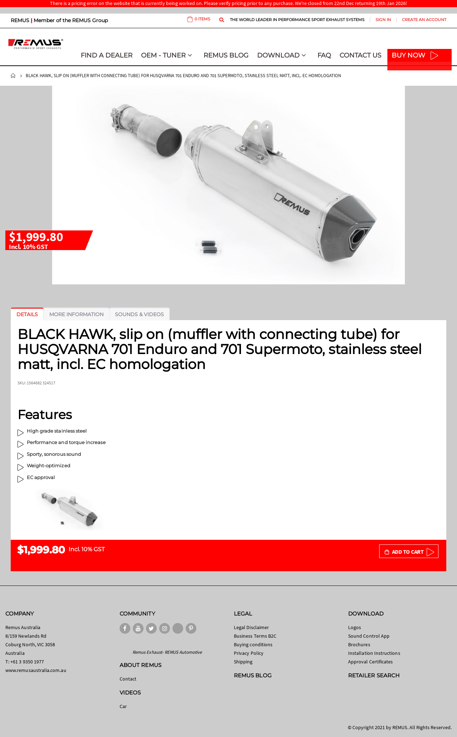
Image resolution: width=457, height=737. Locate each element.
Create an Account (424, 19)
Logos (354, 627)
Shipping (243, 661)
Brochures (359, 644)
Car (123, 706)
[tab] (27, 314)
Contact (128, 679)
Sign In (383, 19)
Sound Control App (369, 636)
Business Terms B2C (255, 636)
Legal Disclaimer (251, 627)
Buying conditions (253, 644)
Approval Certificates (370, 661)
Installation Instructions (374, 653)
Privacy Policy (248, 653)
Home (13, 76)
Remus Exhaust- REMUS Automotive (167, 652)
